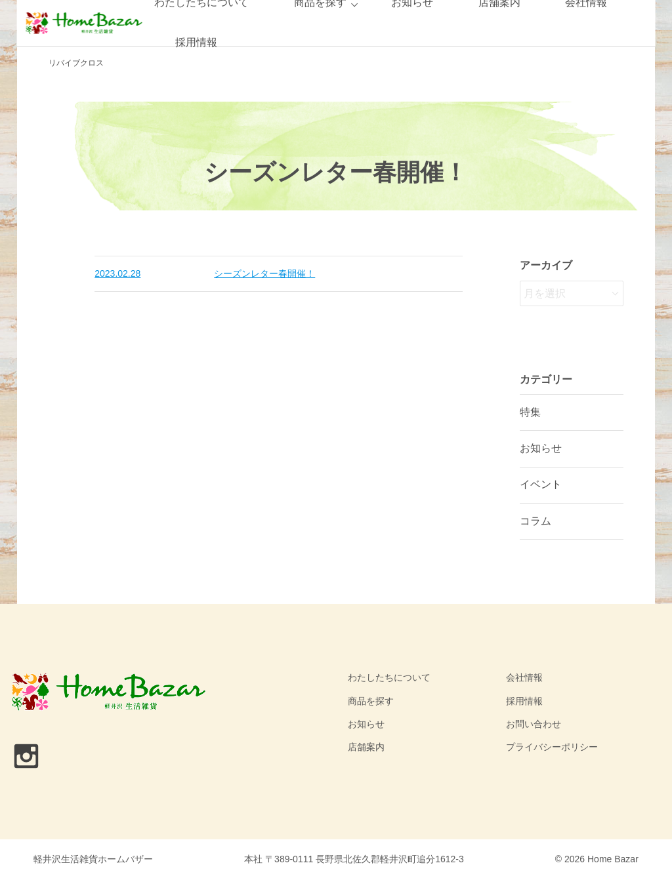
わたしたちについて (389, 677)
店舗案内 (366, 747)
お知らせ (541, 448)
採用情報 (196, 42)
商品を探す (371, 701)
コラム (535, 521)
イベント (541, 484)
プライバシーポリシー (552, 747)
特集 (530, 412)
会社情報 (524, 677)
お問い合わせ (533, 724)
